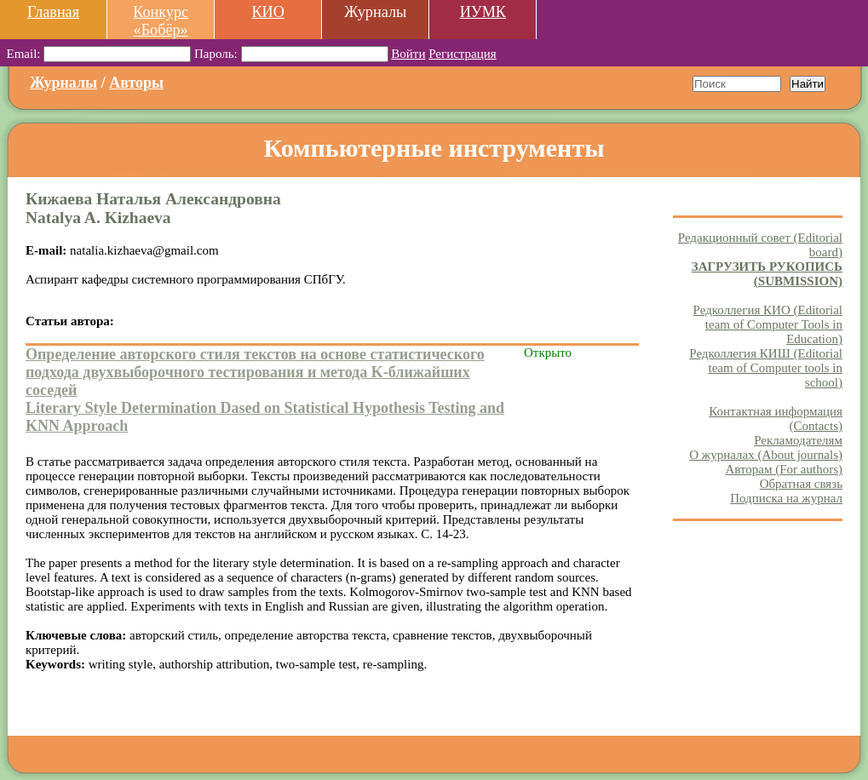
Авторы (136, 82)
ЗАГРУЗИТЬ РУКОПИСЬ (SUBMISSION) (767, 274)
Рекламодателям (798, 440)
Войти (408, 53)
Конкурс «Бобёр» (160, 20)
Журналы (63, 82)
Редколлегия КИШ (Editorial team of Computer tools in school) (765, 368)
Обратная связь (801, 483)
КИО (267, 11)
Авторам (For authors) (783, 469)
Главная (53, 11)
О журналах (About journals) (765, 455)
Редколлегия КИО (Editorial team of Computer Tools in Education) (767, 324)
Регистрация (462, 53)
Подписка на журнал (786, 498)
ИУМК (483, 11)
